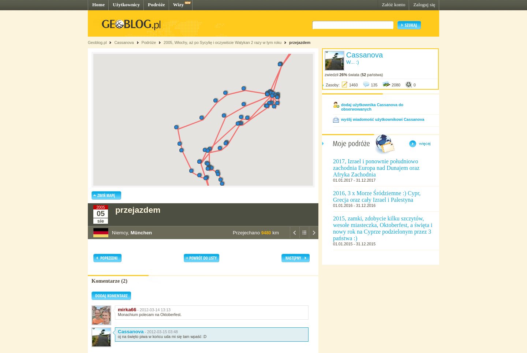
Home (98, 4)
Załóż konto (393, 4)
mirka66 (127, 309)
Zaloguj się (424, 4)
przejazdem (299, 42)
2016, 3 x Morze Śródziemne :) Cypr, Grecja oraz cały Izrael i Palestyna (377, 196)
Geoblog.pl (97, 42)
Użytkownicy (126, 4)
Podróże (156, 4)
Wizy (178, 4)
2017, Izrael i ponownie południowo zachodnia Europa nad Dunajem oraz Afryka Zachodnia (376, 168)
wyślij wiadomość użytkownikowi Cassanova (382, 119)
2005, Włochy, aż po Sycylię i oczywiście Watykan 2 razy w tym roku (222, 42)
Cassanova (124, 42)
